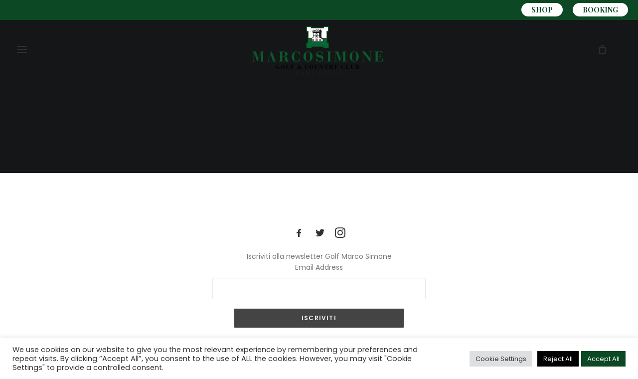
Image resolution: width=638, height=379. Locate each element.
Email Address (319, 267)
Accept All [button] (603, 359)
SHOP (542, 9)
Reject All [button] (558, 359)
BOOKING (600, 9)
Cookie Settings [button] (501, 359)
